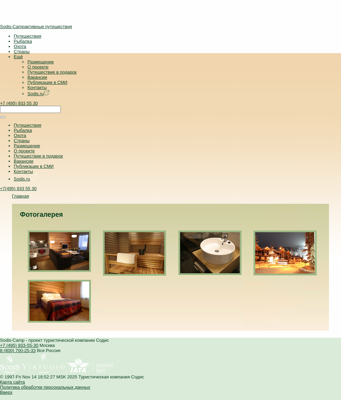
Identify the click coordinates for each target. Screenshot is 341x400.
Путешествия (27, 36)
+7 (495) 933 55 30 (19, 103)
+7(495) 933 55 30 (18, 188)
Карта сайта (12, 382)
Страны (22, 51)
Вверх (6, 392)
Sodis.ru (38, 93)
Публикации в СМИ (47, 82)
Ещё (18, 56)
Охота (20, 46)
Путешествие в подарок (52, 72)
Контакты (37, 87)
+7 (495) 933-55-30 (19, 345)
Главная (20, 196)
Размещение (40, 61)
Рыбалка (23, 41)
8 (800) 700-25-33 (18, 350)
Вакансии (37, 77)
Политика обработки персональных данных (45, 387)
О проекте (37, 67)
